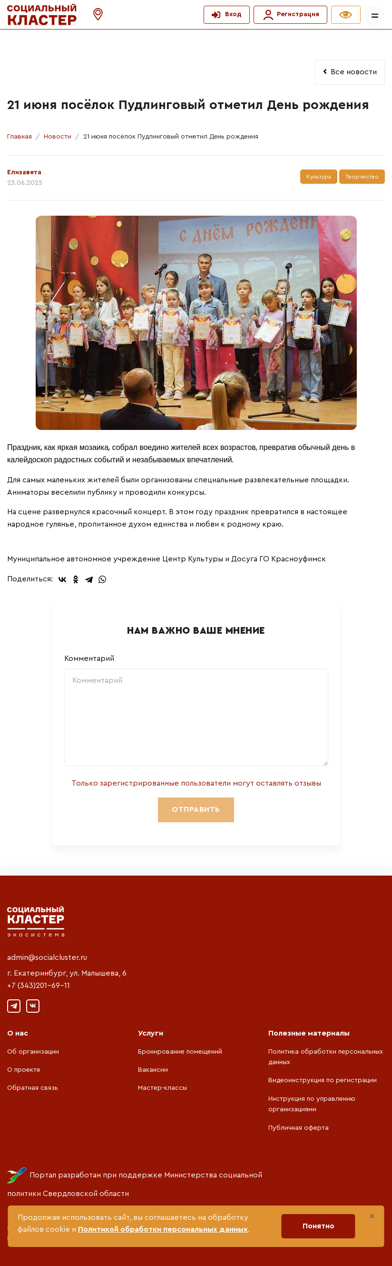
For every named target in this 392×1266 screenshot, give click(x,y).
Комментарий (89, 658)
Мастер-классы (162, 1088)
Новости (57, 136)
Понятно (318, 1226)
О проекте (23, 1070)
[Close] (372, 1216)
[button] (93, 14)
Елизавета (24, 172)
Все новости (350, 72)
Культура (318, 176)
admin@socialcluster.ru (47, 957)
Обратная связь (32, 1088)
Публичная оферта (298, 1128)
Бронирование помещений (180, 1051)
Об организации (33, 1051)
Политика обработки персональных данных (325, 1057)
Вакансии (153, 1070)
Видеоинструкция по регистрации (322, 1080)
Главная (19, 136)
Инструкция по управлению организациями (311, 1104)
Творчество (362, 176)
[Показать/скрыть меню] (374, 16)
